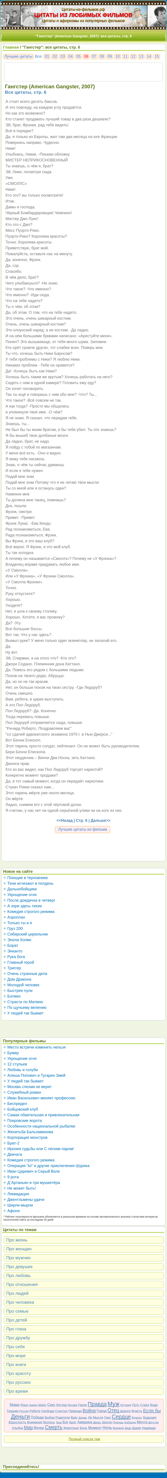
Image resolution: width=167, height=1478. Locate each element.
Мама (15, 1405)
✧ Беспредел (15, 1104)
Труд (59, 1422)
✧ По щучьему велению (25, 1007)
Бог (65, 1422)
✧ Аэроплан (14, 917)
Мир (28, 1427)
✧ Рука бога (14, 957)
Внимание (34, 1422)
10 (117, 56)
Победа (37, 1417)
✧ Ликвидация (16, 1194)
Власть (137, 1411)
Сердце (121, 1417)
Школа (107, 1422)
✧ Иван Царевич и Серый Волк (31, 1171)
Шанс (42, 1405)
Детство (153, 1422)
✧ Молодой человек (21, 985)
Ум (90, 1417)
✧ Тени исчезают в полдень (28, 883)
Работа (35, 1411)
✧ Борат (10, 945)
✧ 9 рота (11, 1177)
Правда (97, 1404)
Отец (113, 1410)
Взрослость (17, 1422)
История (125, 1405)
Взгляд (61, 1405)
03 (62, 56)
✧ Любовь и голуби (20, 1070)
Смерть (53, 1427)
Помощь (118, 1422)
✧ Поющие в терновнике (25, 878)
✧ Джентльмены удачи (23, 1199)
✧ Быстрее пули (18, 990)
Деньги (20, 1416)
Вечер (39, 1428)
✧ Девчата (12, 1154)
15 (157, 56)
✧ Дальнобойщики (20, 889)
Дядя (128, 1428)
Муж (114, 1404)
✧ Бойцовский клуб (20, 1109)
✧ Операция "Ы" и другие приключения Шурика (46, 1166)
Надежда (149, 1428)
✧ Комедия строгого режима (29, 911)
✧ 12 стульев (15, 1064)
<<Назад (65, 820)
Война (89, 1410)
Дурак (136, 1428)
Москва (72, 1405)
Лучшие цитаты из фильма (82, 829)
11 (125, 56)
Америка (84, 1422)
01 (47, 56)
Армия (33, 1405)
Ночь (107, 1427)
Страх (144, 1405)
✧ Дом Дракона (17, 979)
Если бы (152, 1410)
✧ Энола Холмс (17, 940)
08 (102, 56)
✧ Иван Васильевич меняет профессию (39, 1098)
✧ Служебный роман (22, 1092)
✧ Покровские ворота (22, 1120)
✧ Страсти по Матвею (23, 1002)
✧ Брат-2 (11, 1143)
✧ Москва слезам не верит (27, 1087)
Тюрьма (13, 1411)
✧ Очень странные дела (25, 974)
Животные (71, 1428)
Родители (62, 1417)
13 (141, 56)
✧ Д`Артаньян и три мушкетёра (31, 1182)
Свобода (47, 1411)
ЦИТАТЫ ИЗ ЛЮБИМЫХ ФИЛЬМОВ (83, 15)
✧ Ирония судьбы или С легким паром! (38, 1149)
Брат (72, 1422)
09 (110, 56)
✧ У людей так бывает (23, 1013)
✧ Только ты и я (17, 923)
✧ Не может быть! (19, 1188)
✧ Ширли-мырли (18, 1205)
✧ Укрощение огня (20, 895)
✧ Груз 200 (13, 928)
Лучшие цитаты (18, 56)
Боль (83, 1428)
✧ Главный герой (18, 962)
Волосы (49, 1422)
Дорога (125, 1411)
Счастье (61, 1411)
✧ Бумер (11, 1053)
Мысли (98, 1417)
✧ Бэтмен (12, 996)
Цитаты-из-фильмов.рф (83, 9)
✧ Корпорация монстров (25, 1137)
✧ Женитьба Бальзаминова (28, 1132)
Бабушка (130, 1422)
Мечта (142, 1422)
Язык (24, 1405)
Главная (11, 47)
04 (70, 56)
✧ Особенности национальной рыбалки (39, 1126)
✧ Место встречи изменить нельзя (34, 1047)
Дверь (97, 1422)
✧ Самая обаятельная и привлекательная (41, 1115)
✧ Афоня (11, 1211)
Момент (95, 1428)
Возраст (137, 1417)
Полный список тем (84, 1439)
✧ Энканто (12, 951)
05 (78, 56)
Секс (51, 1405)
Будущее (150, 1417)
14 (149, 56)
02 (55, 56)
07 (94, 56)
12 (133, 56)
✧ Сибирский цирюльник (25, 934)
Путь (135, 1405)
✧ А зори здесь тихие (22, 906)
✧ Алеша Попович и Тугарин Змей (34, 1075)
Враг (74, 1417)
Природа (75, 1411)
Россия (24, 1411)
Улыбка (17, 1428)
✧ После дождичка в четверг (29, 900)
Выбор (50, 1417)
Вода (154, 1405)
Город (102, 1411)
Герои (82, 1405)
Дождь (82, 1417)
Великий (118, 1428)
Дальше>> (100, 820)
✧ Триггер (12, 968)
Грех (107, 1417)
